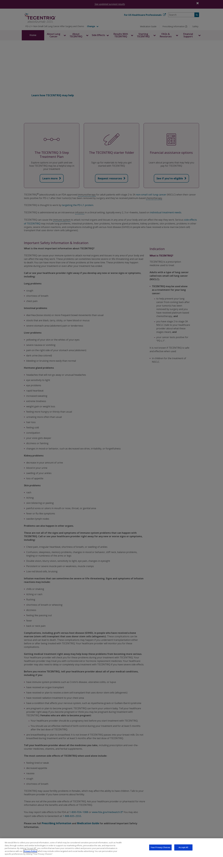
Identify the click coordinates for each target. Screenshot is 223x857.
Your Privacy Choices (160, 847)
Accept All (183, 847)
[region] (111, 847)
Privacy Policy (30, 851)
